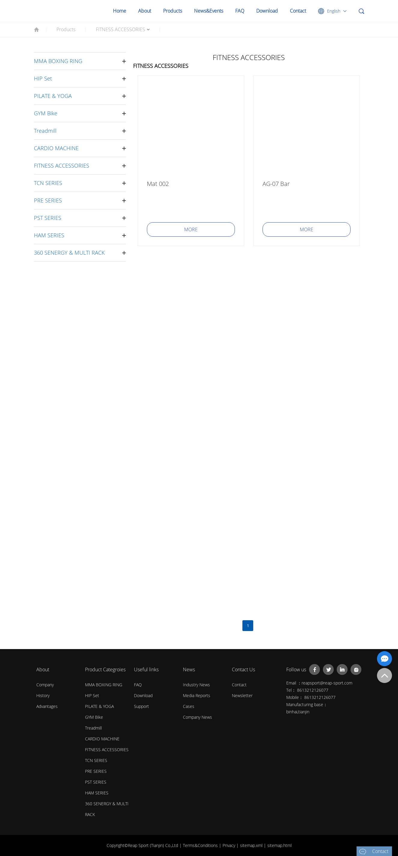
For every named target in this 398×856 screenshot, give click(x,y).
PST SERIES (47, 217)
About (144, 11)
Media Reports (196, 695)
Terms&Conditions (201, 845)
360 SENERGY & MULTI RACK (69, 252)
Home (119, 11)
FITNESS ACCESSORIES (120, 29)
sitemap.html (279, 845)
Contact (298, 11)
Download (267, 11)
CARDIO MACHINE (56, 148)
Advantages (47, 706)
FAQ (239, 11)
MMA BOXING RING (58, 61)
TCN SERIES (48, 183)
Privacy (229, 845)
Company (45, 685)
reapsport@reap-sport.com (327, 683)
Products (172, 11)
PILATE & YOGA (53, 95)
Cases (188, 706)
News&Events (208, 11)
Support (141, 706)
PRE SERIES (48, 200)
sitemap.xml (252, 845)
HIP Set (43, 78)
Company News (197, 717)
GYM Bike (45, 113)
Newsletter (242, 695)
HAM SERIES (49, 235)
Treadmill (45, 130)
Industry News (196, 685)
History (43, 695)
